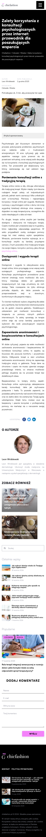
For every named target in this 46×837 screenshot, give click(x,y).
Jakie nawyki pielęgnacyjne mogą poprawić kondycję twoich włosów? (26, 596)
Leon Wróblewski (8, 81)
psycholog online (9, 251)
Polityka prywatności (22, 769)
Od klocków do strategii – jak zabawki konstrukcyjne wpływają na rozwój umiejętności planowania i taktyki (18, 501)
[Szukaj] (5, 548)
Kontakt (6, 769)
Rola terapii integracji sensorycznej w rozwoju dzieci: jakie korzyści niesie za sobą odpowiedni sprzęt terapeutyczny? (22, 667)
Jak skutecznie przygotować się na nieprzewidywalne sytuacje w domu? (26, 790)
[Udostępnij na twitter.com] (29, 419)
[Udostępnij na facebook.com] (24, 419)
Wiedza (12, 88)
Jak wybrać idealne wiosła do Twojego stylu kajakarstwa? (27, 566)
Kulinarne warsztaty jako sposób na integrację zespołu (26, 586)
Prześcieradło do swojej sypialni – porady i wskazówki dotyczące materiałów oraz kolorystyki (25, 801)
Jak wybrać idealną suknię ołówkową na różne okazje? (28, 576)
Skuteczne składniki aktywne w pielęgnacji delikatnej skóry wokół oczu (27, 616)
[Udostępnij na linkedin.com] (34, 419)
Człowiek (5, 88)
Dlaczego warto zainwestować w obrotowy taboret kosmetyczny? (25, 606)
